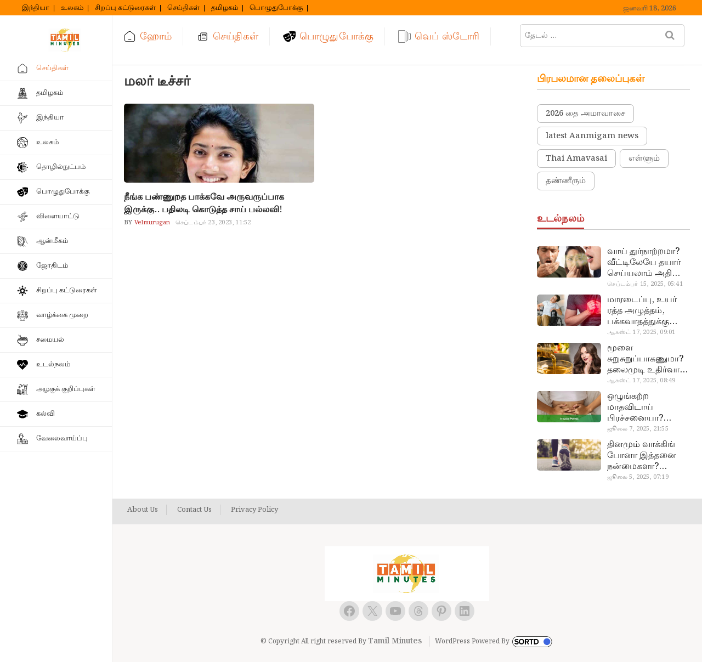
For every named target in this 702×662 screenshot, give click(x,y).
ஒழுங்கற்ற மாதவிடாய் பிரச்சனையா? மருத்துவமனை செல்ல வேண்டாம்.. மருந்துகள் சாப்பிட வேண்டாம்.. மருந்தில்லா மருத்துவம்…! (645, 407)
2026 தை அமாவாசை (585, 113)
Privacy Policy (254, 510)
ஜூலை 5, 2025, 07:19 (637, 477)
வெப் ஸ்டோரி (447, 36)
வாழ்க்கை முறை (62, 315)
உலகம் (72, 8)
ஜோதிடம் (52, 265)
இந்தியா (35, 8)
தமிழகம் (224, 8)
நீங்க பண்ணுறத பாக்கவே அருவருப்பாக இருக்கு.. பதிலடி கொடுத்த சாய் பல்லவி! (204, 203)
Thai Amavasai (576, 158)
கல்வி (45, 414)
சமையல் (50, 340)
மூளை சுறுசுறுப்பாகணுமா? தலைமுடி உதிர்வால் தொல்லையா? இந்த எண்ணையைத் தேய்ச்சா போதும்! (647, 359)
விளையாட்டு (58, 216)
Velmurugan (151, 223)
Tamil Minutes (395, 641)
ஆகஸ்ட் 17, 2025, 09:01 (641, 332)
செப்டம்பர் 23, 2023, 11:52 (213, 223)
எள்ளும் (644, 158)
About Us (142, 510)
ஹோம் (156, 36)
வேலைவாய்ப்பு (62, 438)
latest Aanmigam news (592, 136)
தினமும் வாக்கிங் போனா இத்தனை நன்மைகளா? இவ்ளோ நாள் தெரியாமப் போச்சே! (648, 455)
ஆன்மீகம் (52, 241)
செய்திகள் (183, 8)
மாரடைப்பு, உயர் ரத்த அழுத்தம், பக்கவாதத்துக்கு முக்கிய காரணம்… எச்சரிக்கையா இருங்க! (643, 311)
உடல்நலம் (53, 364)
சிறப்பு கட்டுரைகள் (125, 8)
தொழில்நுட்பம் (61, 167)
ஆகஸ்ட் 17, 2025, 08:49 (641, 381)
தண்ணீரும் (566, 181)
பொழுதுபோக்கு (276, 8)
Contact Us (194, 510)
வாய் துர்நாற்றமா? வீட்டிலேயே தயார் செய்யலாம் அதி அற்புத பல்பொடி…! (647, 262)
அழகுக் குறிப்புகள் (65, 389)
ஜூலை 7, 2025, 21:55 (637, 429)
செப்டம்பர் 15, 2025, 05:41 (644, 284)
